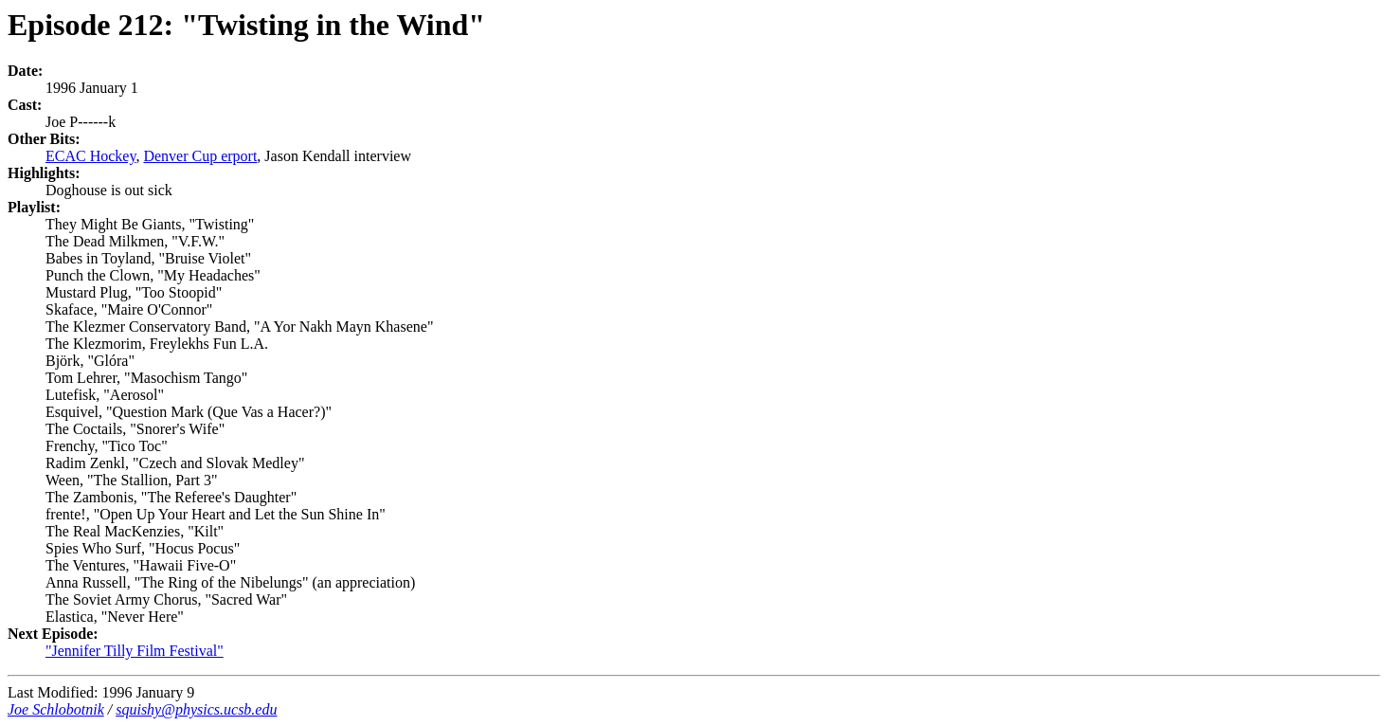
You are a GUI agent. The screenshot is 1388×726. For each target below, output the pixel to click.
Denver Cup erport (200, 156)
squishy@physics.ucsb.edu (196, 709)
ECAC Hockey (90, 156)
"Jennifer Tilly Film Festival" (134, 651)
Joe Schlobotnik (56, 709)
